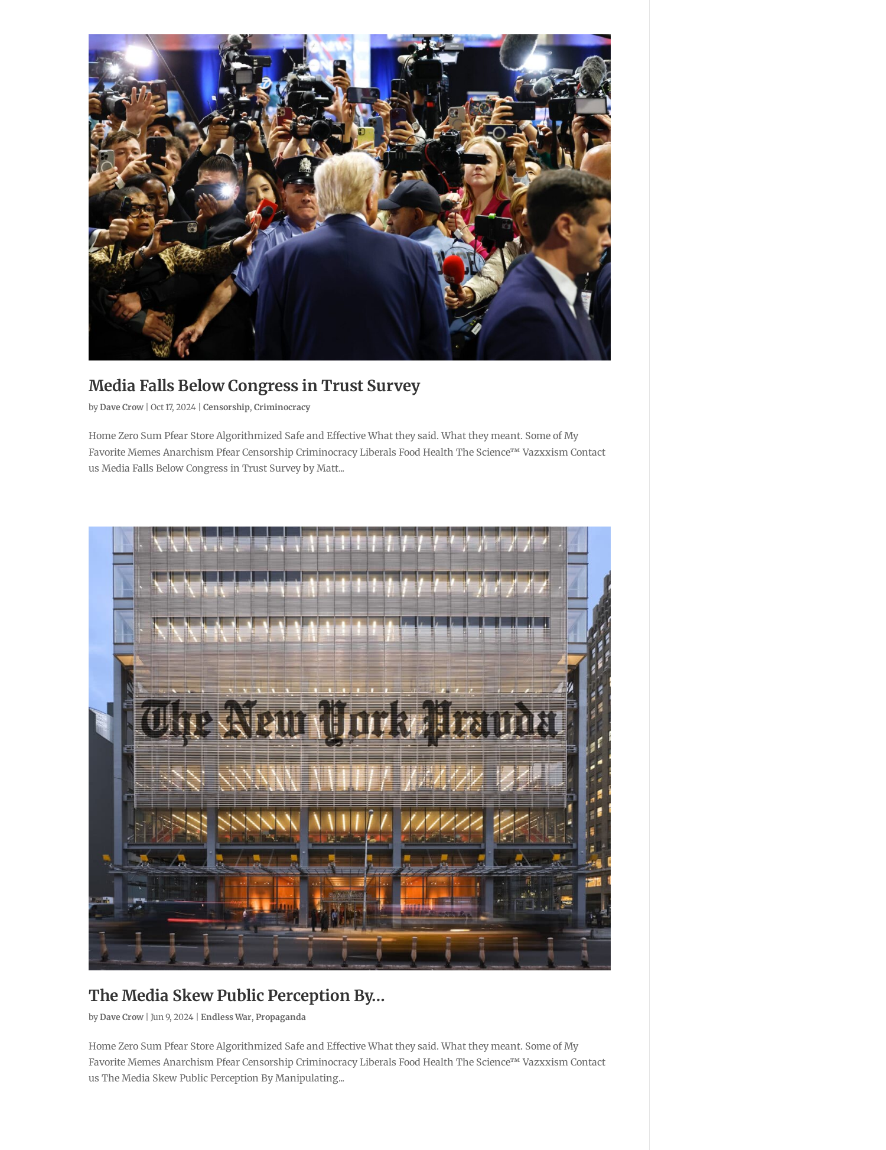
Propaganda (281, 1017)
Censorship (226, 407)
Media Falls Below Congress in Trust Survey (254, 385)
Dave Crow (122, 407)
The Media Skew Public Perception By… (237, 995)
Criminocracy (282, 407)
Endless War (226, 1017)
